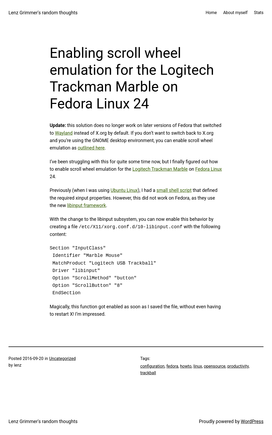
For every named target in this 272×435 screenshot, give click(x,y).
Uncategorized (62, 358)
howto (186, 366)
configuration (152, 366)
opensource (215, 366)
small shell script (174, 190)
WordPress (252, 421)
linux (197, 366)
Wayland (64, 133)
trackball (148, 373)
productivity (238, 366)
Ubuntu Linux (124, 190)
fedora (172, 366)
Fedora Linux (208, 169)
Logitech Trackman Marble (160, 169)
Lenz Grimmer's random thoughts (43, 12)
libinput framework (86, 205)
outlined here (91, 148)
